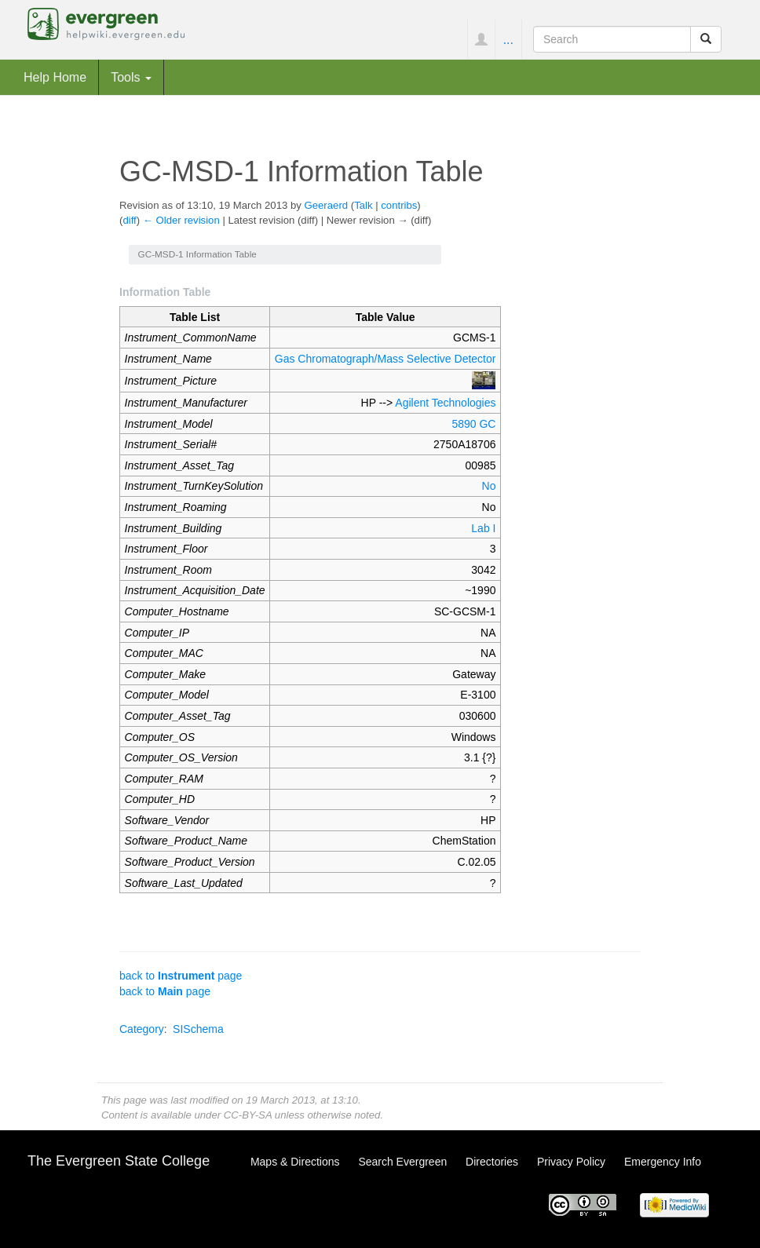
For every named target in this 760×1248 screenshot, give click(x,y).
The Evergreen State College (118, 1161)
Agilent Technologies (445, 402)
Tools (131, 77)
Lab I (483, 528)
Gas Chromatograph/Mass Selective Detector (385, 358)
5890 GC (473, 424)
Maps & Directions (295, 1161)
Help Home (55, 77)
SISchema (198, 1029)
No (489, 486)
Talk (363, 205)
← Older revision (181, 220)
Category (141, 1029)
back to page (180, 975)
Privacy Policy (571, 1161)
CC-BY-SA (248, 1115)
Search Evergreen (402, 1161)
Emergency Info (662, 1161)
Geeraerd (327, 205)
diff (129, 220)
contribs (399, 205)
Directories (492, 1161)
